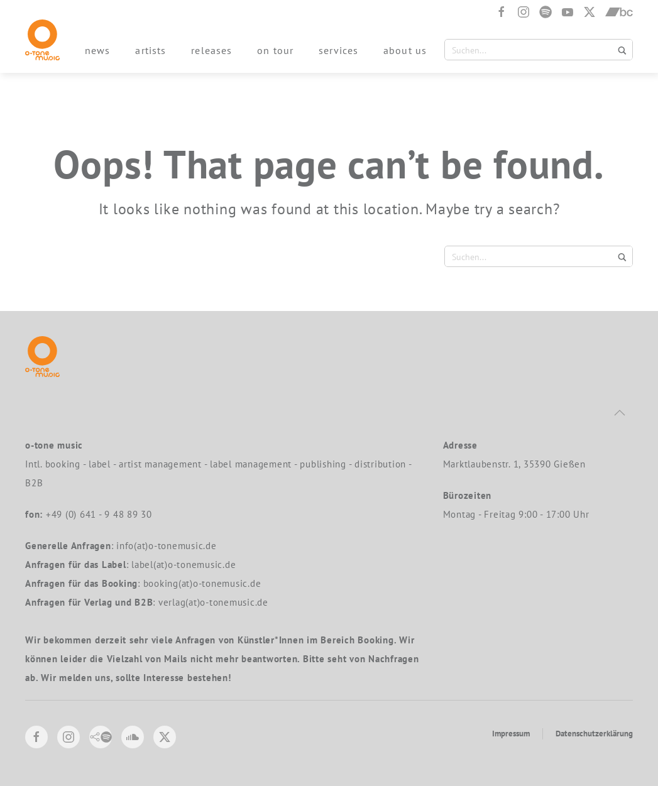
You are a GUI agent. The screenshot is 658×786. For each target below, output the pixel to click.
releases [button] (211, 50)
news (97, 50)
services (338, 50)
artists (150, 50)
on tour (275, 50)
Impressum (511, 733)
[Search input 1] (531, 49)
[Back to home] (42, 39)
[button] (619, 412)
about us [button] (405, 50)
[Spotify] (545, 12)
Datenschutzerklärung (594, 733)
